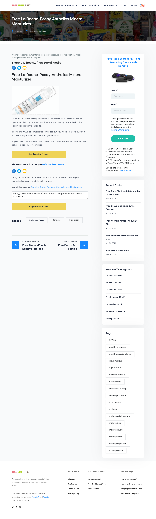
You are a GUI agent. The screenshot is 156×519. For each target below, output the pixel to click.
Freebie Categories (66, 5)
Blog (124, 5)
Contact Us (72, 484)
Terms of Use (73, 489)
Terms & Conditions (120, 130)
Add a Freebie (93, 489)
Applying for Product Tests (131, 489)
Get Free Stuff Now (38, 154)
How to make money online (131, 484)
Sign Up (134, 5)
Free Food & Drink (114, 290)
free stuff (35, 497)
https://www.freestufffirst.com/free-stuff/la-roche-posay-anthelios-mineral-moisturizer (50, 195)
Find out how (125, 171)
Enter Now (123, 139)
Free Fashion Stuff (114, 304)
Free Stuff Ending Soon (97, 484)
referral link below (53, 164)
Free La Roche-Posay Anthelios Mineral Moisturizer (56, 187)
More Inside (110, 5)
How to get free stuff (129, 479)
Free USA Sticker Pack (117, 251)
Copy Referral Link (38, 206)
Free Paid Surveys (113, 283)
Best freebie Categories (130, 493)
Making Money (112, 319)
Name (114, 90)
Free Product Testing (115, 312)
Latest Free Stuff (94, 479)
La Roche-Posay (36, 220)
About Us (71, 479)
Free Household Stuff (115, 297)
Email (114, 104)
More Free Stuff (90, 5)
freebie (46, 497)
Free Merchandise (114, 275)
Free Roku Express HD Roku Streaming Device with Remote (123, 62)
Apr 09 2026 (111, 199)
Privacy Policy (73, 493)
